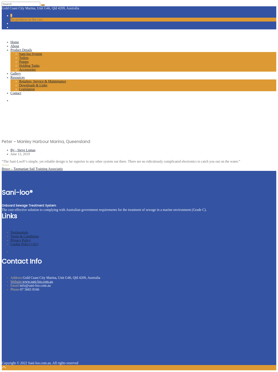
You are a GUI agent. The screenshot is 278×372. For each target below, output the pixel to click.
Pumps (24, 62)
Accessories (27, 69)
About (14, 46)
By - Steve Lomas (22, 150)
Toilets (23, 58)
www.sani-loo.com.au (31, 281)
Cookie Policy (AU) (24, 244)
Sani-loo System (30, 54)
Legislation (27, 89)
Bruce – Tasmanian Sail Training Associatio (32, 169)
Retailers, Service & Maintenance (42, 81)
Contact (15, 93)
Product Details (21, 50)
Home (14, 42)
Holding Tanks (29, 65)
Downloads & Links (33, 85)
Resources (17, 77)
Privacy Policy (20, 240)
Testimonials (19, 232)
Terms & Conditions (24, 236)
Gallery (15, 73)
